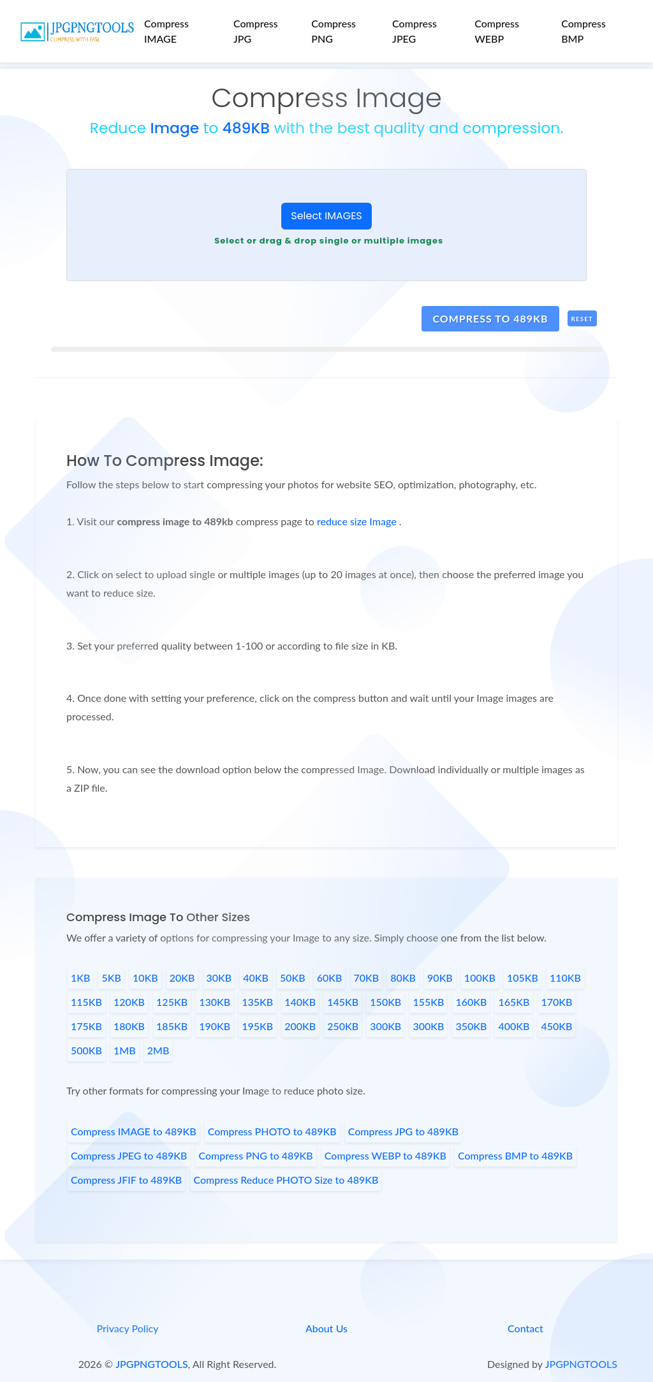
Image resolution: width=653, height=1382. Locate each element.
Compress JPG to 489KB (403, 1131)
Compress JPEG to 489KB (129, 1155)
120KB (129, 1002)
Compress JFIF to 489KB (126, 1180)
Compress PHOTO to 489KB (272, 1131)
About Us (326, 1328)
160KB (471, 1002)
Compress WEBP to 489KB (385, 1155)
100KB (479, 977)
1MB (125, 1050)
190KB (214, 1026)
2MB (158, 1050)
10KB (145, 977)
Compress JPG (255, 31)
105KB (522, 977)
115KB (86, 1002)
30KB (219, 977)
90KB (440, 977)
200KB (300, 1026)
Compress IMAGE (166, 31)
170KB (557, 1002)
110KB (565, 977)
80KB (403, 977)
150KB (385, 1002)
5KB (111, 977)
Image (174, 127)
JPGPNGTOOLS (151, 1364)
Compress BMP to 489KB (515, 1155)
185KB (171, 1026)
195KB (257, 1026)
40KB (255, 977)
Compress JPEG (414, 31)
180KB (129, 1026)
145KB (342, 1002)
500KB (86, 1050)
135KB (257, 1002)
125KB (171, 1002)
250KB (342, 1026)
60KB (329, 977)
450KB (557, 1026)
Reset (582, 319)
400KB (513, 1026)
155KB (428, 1002)
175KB (86, 1026)
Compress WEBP (496, 31)
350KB (471, 1026)
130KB (214, 1002)
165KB (513, 1002)
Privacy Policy (127, 1328)
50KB (292, 977)
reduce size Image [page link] (358, 521)
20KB (182, 977)
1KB (80, 977)
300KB (385, 1026)
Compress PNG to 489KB (255, 1155)
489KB (246, 127)
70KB (366, 977)
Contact (525, 1328)
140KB (300, 1002)
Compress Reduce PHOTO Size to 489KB (285, 1180)
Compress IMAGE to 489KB (133, 1131)
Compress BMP (583, 31)
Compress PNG (333, 31)
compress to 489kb (490, 318)
